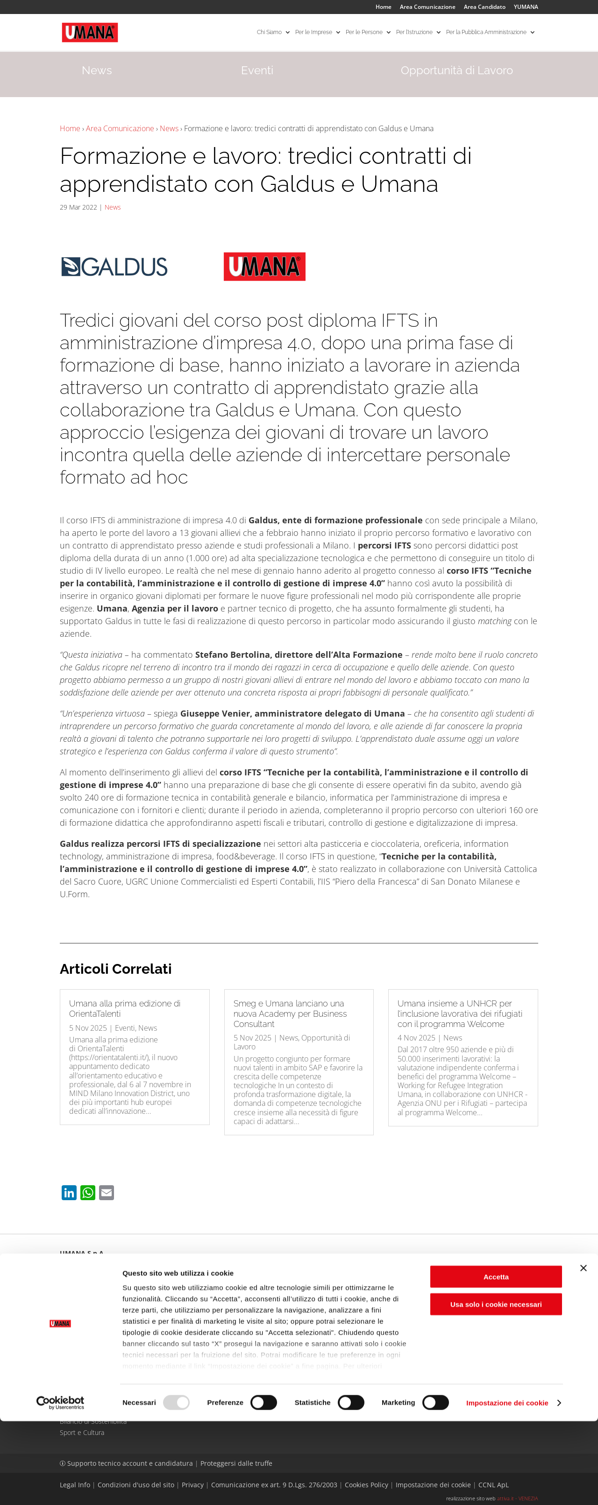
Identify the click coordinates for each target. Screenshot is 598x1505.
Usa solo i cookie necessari (496, 1388)
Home (384, 7)
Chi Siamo (269, 32)
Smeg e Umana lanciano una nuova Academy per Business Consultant (290, 1013)
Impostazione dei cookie (507, 1487)
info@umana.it (196, 1296)
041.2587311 (90, 1296)
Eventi (125, 1028)
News (169, 128)
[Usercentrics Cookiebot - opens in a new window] (60, 1487)
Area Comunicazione (428, 7)
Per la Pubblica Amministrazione (486, 32)
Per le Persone (364, 32)
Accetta (496, 1361)
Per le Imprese (313, 32)
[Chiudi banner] (583, 1352)
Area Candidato (484, 7)
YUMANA (526, 7)
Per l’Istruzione (414, 32)
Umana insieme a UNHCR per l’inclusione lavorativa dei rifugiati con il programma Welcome (460, 1013)
